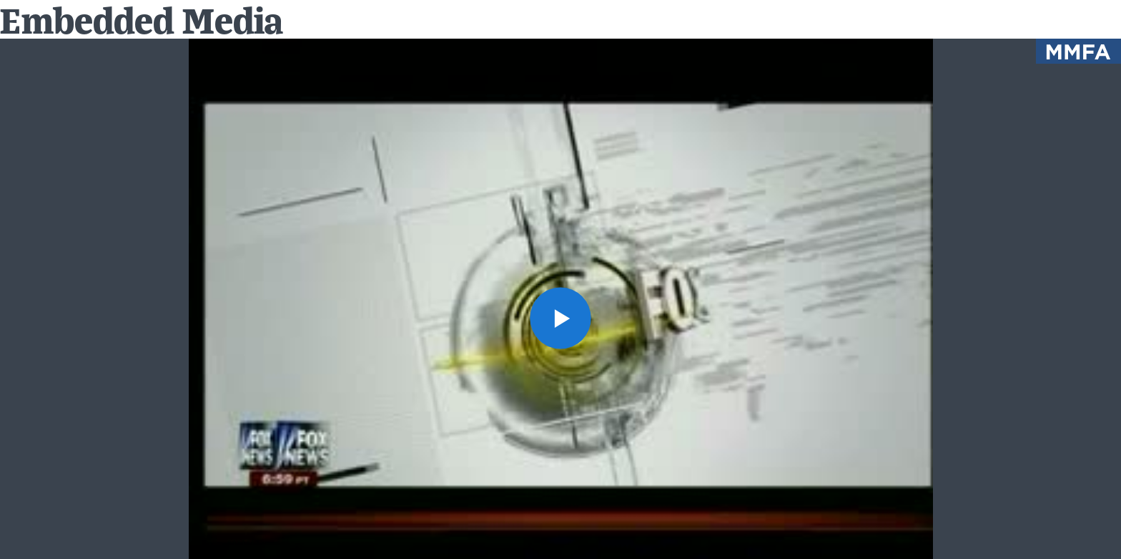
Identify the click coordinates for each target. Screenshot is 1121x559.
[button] (561, 318)
